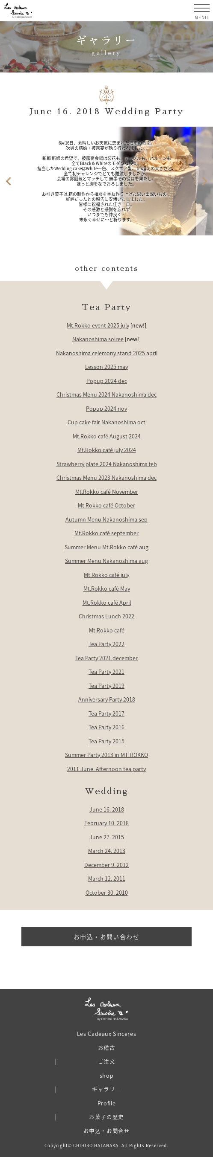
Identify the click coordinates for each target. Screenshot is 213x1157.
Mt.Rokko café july (106, 575)
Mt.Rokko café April (107, 602)
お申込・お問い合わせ (106, 936)
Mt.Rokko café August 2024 (107, 436)
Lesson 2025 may (106, 366)
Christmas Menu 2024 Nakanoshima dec (106, 394)
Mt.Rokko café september (106, 533)
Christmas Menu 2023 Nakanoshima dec (106, 477)
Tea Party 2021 (106, 671)
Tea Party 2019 (106, 685)
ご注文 (106, 1061)
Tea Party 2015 (106, 741)
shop (107, 1075)
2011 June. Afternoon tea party (106, 769)
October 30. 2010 (107, 892)
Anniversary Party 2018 (106, 699)
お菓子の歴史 (106, 1117)
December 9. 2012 (106, 865)
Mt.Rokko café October (106, 505)
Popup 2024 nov (106, 408)
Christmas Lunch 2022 (106, 616)
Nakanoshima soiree (98, 339)
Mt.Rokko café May (106, 588)
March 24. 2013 (106, 851)
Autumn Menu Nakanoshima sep (106, 519)
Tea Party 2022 (106, 644)
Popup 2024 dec (106, 381)
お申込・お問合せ (106, 1131)
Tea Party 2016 (106, 727)
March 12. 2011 (106, 878)
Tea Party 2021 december (106, 658)
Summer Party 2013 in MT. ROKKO (106, 755)
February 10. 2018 (106, 823)
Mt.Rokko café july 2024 (106, 450)
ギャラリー (106, 1089)
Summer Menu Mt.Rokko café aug (106, 547)
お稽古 (106, 1048)
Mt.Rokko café (106, 630)
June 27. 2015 (106, 837)
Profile (106, 1103)
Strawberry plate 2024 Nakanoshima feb (106, 464)
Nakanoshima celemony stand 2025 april (106, 353)
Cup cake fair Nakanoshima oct (106, 422)
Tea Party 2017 (106, 713)
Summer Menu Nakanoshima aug (106, 561)
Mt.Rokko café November (106, 491)
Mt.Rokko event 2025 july (98, 325)
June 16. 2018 (106, 809)
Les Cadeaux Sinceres (106, 1033)
